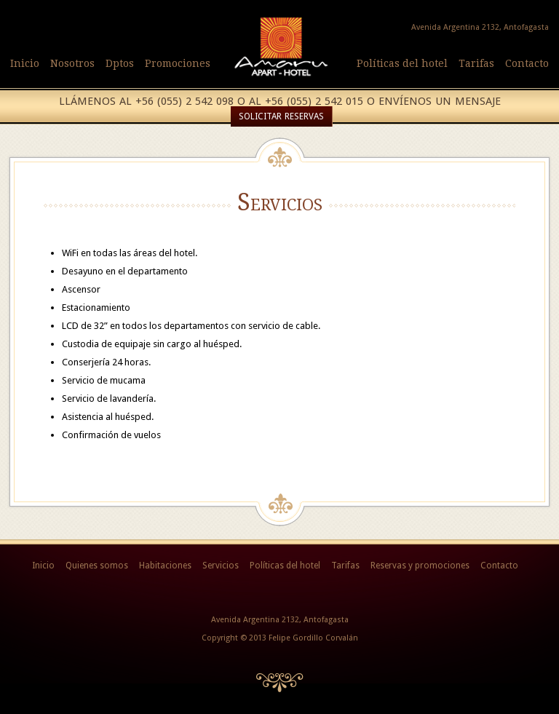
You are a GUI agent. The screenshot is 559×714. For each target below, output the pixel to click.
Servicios (220, 565)
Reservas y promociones (419, 565)
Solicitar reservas (281, 116)
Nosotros (72, 63)
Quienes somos (97, 565)
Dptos (120, 63)
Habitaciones (165, 565)
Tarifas (476, 63)
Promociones (177, 63)
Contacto (527, 63)
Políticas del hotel (402, 63)
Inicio (24, 63)
